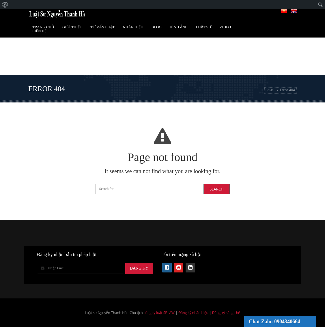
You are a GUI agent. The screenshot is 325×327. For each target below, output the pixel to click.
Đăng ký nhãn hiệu (193, 312)
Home (269, 90)
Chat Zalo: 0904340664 (274, 321)
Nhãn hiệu (133, 27)
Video (225, 27)
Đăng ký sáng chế (226, 312)
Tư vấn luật (102, 27)
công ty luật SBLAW (159, 312)
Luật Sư (203, 27)
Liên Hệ (39, 31)
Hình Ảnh (179, 27)
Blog (156, 27)
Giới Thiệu (72, 27)
